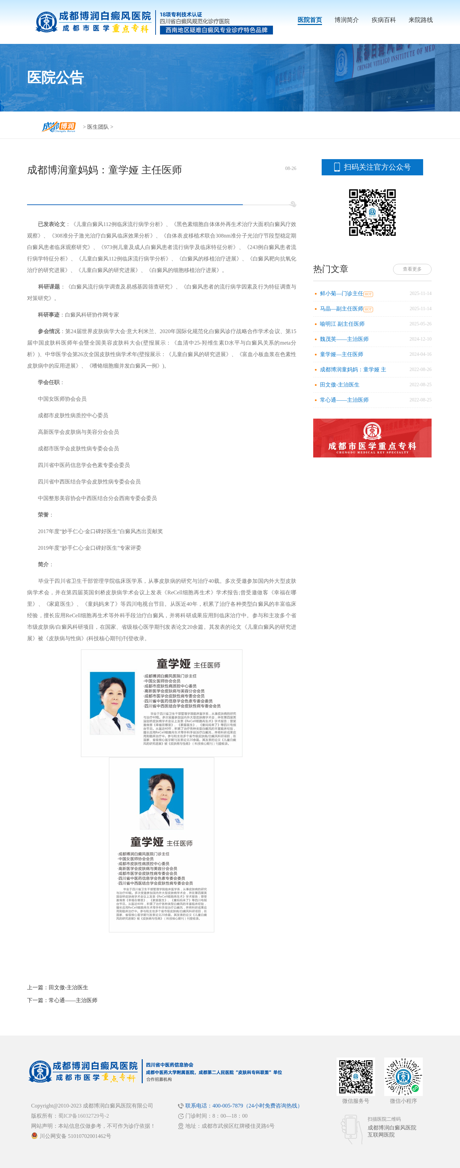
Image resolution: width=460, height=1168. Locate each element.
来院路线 (421, 20)
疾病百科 (384, 20)
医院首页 (310, 20)
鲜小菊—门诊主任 (341, 293)
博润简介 (347, 20)
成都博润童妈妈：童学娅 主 (353, 369)
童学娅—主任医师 (341, 354)
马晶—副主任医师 (341, 309)
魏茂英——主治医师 (344, 339)
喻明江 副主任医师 (342, 324)
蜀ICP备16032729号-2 (83, 1116)
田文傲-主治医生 (68, 987)
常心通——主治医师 (73, 1000)
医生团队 (98, 127)
